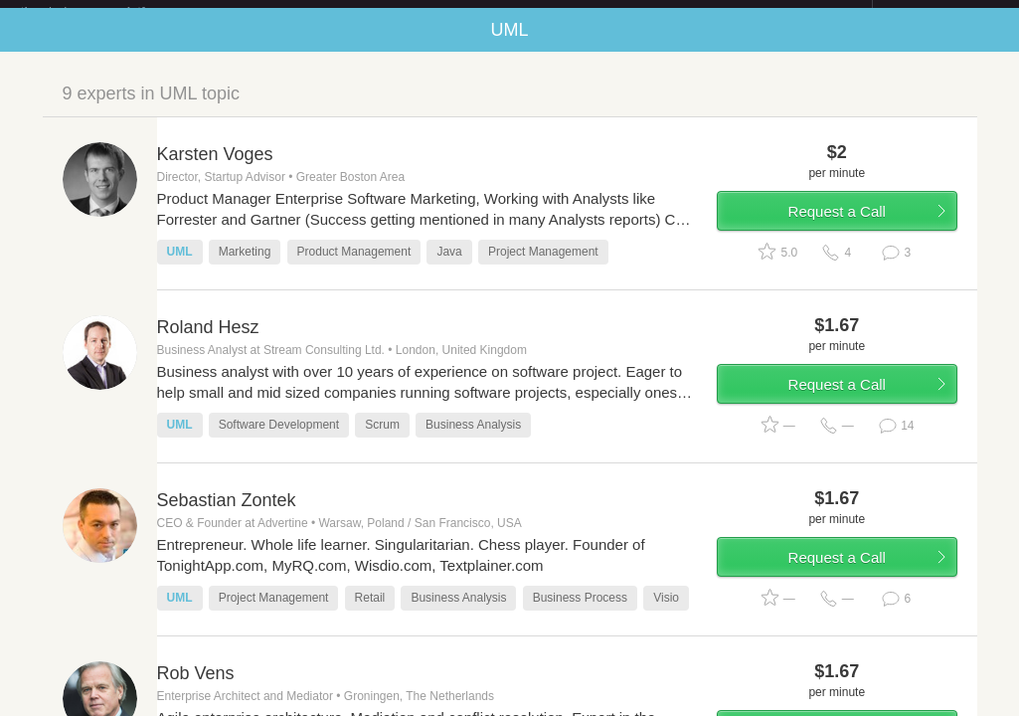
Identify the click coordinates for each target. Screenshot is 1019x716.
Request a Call (837, 227)
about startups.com (943, 13)
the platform (104, 11)
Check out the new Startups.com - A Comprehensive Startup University (656, 13)
